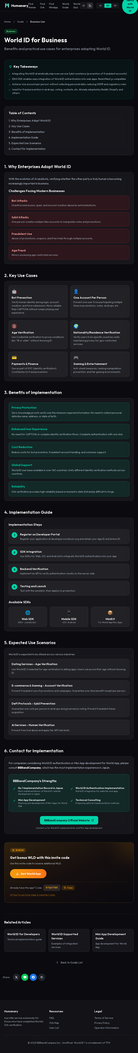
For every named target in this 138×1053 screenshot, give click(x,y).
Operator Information (106, 1027)
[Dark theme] (90, 5)
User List (54, 1027)
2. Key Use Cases (19, 126)
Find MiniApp (53, 5)
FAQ (51, 1018)
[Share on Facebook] (33, 977)
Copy (68, 887)
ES (115, 5)
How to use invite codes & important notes (32, 895)
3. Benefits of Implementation (27, 132)
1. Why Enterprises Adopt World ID (30, 120)
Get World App (28, 873)
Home (7, 21)
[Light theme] (83, 5)
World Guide (65, 5)
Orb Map (54, 1022)
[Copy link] (41, 977)
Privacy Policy (101, 1022)
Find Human (32, 5)
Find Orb (42, 5)
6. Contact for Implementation (27, 148)
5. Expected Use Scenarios (25, 143)
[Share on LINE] (24, 977)
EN (107, 5)
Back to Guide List (69, 962)
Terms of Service (103, 1018)
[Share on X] (16, 977)
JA (100, 5)
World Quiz (76, 5)
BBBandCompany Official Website (69, 820)
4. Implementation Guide (23, 137)
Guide (20, 21)
